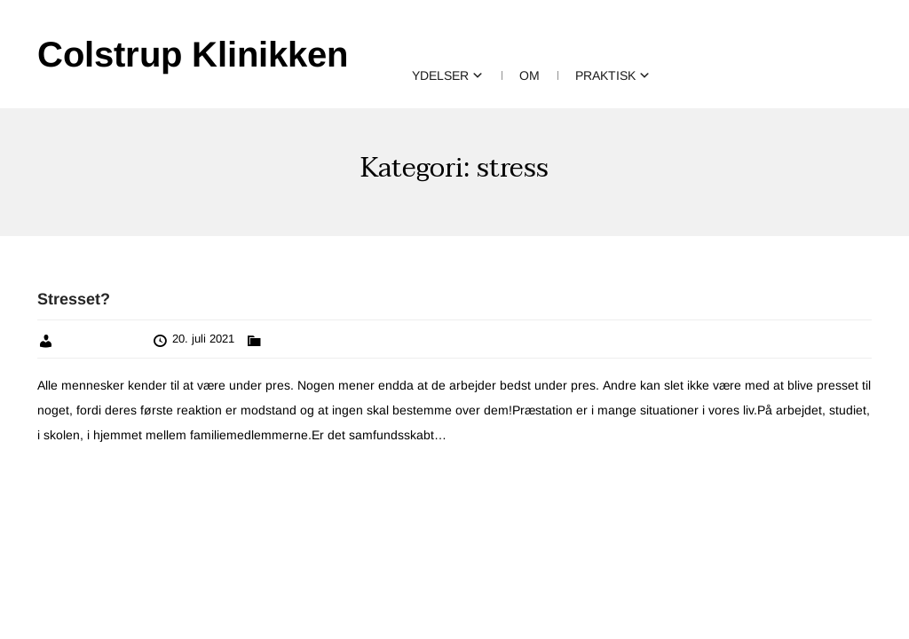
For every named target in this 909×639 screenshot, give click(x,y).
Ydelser (440, 75)
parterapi (288, 338)
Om (529, 75)
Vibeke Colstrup (99, 338)
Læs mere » (482, 435)
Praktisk (605, 75)
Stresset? (73, 299)
